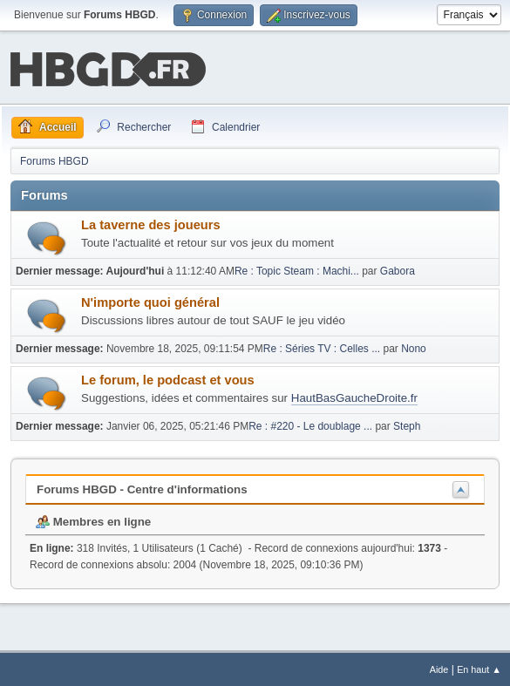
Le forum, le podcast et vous (168, 378)
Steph (406, 424)
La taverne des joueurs (151, 223)
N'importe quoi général (150, 301)
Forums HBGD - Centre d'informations (142, 487)
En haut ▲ (479, 667)
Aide (439, 667)
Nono (413, 347)
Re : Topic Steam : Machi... (297, 269)
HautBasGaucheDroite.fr (354, 396)
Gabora (397, 269)
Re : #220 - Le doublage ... (310, 424)
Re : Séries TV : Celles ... (321, 347)
